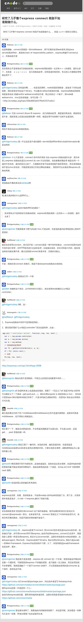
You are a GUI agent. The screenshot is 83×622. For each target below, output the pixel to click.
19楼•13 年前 (24, 386)
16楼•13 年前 (20, 300)
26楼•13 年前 (24, 506)
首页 (8, 8)
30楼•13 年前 (24, 606)
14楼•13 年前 (17, 272)
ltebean (10, 45)
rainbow (25, 183)
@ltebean (6, 113)
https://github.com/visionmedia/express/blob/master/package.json (34, 591)
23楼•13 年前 (24, 459)
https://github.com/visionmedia (17, 598)
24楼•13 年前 (24, 478)
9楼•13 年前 (16, 191)
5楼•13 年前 (21, 124)
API (25, 8)
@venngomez (8, 229)
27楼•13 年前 (22, 525)
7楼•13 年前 (24, 153)
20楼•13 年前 (18, 408)
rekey (9, 191)
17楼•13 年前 (21, 312)
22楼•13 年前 (18, 440)
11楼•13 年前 (24, 224)
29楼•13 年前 (22, 577)
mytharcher (12, 178)
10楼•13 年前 (22, 203)
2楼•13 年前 (24, 64)
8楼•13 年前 (22, 178)
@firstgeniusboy (10, 88)
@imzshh (6, 464)
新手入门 (17, 8)
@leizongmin (8, 378)
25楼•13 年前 (22, 491)
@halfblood (7, 317)
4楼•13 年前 (24, 109)
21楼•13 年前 (24, 424)
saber (9, 272)
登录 (47, 8)
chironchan (12, 124)
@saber (5, 289)
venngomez (12, 203)
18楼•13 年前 (20, 374)
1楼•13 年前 (18, 45)
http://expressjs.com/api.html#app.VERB (21, 366)
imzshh (10, 408)
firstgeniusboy (24, 26)
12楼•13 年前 (20, 240)
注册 (39, 8)
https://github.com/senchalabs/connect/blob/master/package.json (33, 585)
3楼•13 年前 (18, 83)
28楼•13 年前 (24, 554)
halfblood (11, 240)
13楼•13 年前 (24, 259)
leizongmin (12, 312)
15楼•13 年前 (24, 284)
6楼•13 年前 (18, 137)
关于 (32, 8)
